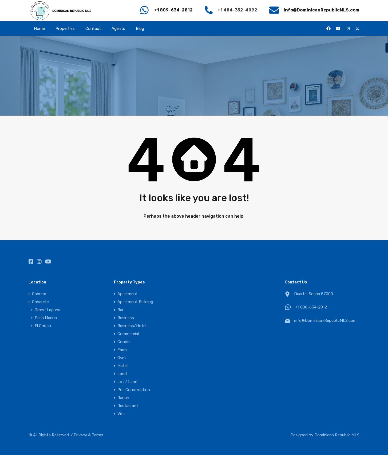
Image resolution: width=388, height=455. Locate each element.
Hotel (122, 365)
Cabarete (40, 301)
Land (122, 373)
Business (125, 317)
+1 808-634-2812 (311, 307)
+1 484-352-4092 (237, 10)
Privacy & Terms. (89, 435)
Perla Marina (46, 317)
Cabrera (39, 293)
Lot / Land (127, 381)
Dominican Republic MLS (336, 435)
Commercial (128, 333)
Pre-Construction (133, 389)
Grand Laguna (47, 309)
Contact (93, 28)
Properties (65, 28)
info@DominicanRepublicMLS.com (325, 320)
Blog (140, 28)
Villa (121, 413)
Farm (122, 349)
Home (39, 28)
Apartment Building (135, 301)
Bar (120, 309)
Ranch (123, 397)
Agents (118, 28)
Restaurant (127, 405)
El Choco (43, 325)
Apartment (127, 293)
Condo (123, 341)
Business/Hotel (131, 325)
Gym (121, 357)
